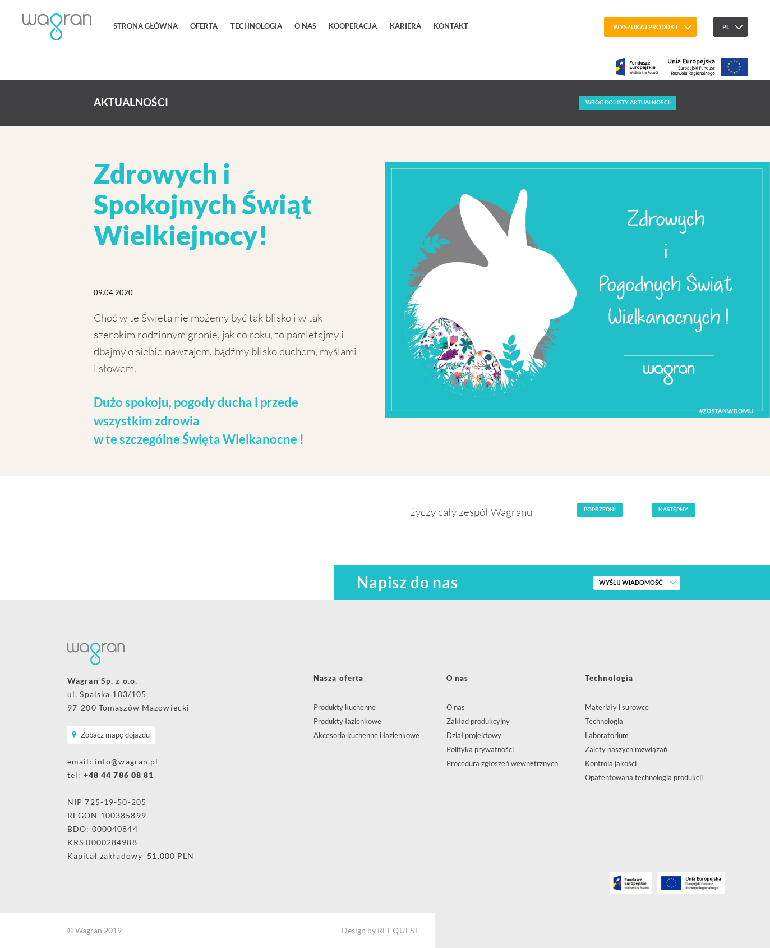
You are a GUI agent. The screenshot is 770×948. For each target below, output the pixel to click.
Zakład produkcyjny (478, 721)
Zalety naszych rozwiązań (626, 749)
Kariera (405, 25)
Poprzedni (600, 509)
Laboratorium (607, 735)
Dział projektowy (473, 735)
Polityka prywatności (480, 749)
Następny (673, 509)
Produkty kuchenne (344, 707)
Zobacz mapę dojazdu (115, 734)
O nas (305, 25)
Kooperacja (353, 25)
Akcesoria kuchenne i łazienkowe (366, 735)
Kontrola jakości (611, 763)
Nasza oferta (338, 678)
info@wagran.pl (127, 761)
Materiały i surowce (617, 707)
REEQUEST (398, 930)
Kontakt (451, 25)
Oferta (204, 25)
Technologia (256, 25)
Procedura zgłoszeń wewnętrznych (502, 763)
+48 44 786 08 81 (119, 775)
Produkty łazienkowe (347, 721)
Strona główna (145, 25)
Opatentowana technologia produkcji (644, 777)
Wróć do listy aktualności (627, 102)
